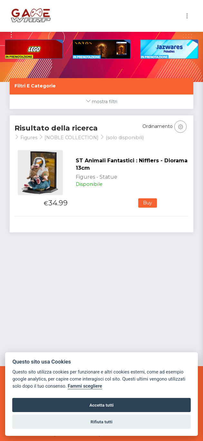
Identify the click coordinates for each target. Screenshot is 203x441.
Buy (147, 203)
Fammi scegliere (85, 386)
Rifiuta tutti (101, 421)
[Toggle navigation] (187, 16)
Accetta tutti (101, 405)
